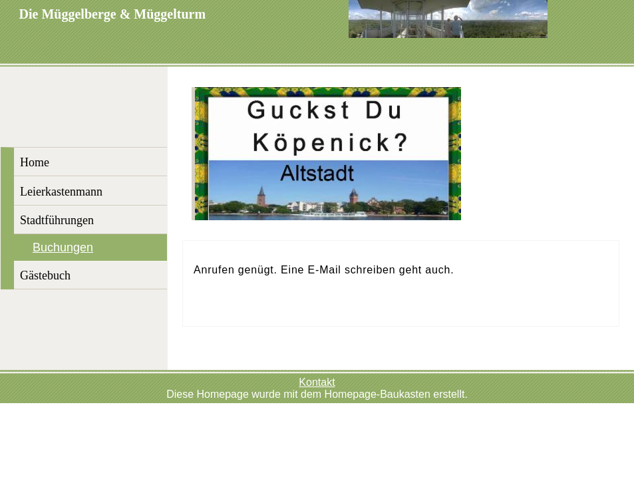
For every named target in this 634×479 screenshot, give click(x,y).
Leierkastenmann (61, 191)
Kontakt (317, 382)
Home (34, 162)
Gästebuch (45, 275)
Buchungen (63, 247)
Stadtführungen (57, 220)
